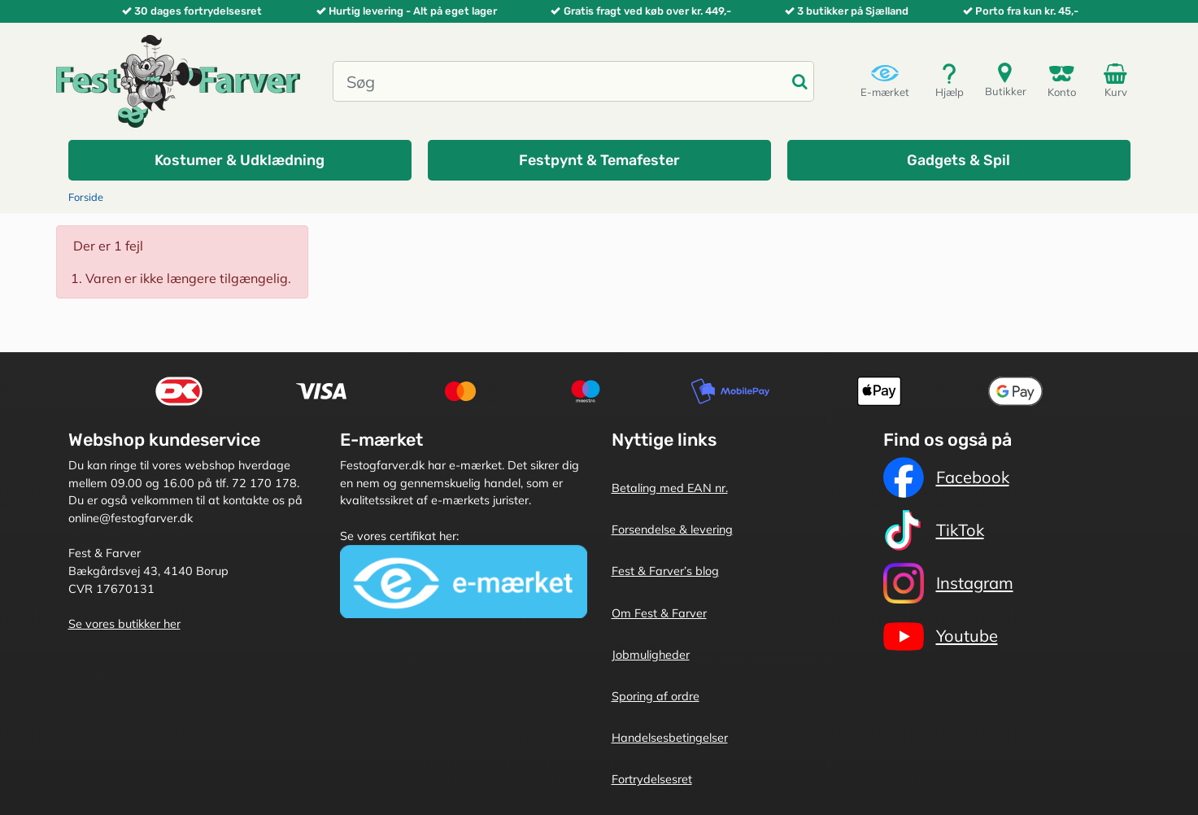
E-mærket (884, 80)
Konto (1062, 80)
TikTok (933, 530)
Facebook (946, 477)
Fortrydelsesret (652, 779)
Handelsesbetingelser (670, 737)
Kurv (1118, 79)
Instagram (948, 583)
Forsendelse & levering (672, 529)
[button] (240, 160)
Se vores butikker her (124, 624)
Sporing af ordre (655, 696)
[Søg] (559, 81)
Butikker (1005, 79)
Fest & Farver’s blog (665, 571)
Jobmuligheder (651, 654)
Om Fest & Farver (659, 613)
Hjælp (949, 80)
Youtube (940, 636)
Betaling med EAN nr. (670, 488)
